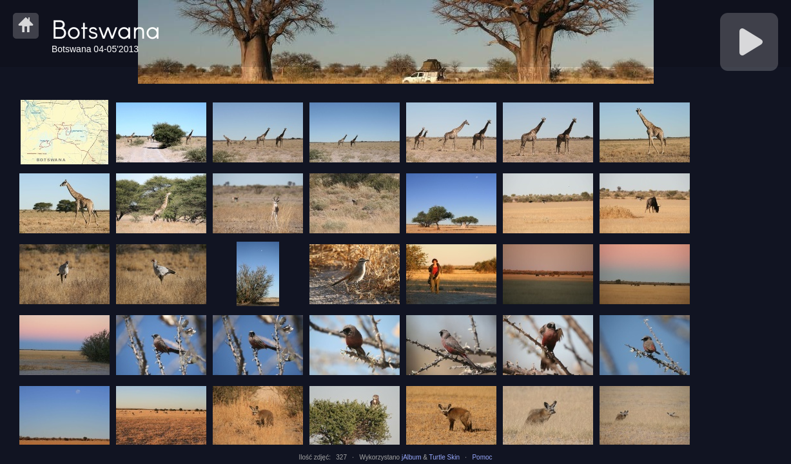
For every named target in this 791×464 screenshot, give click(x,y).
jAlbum (412, 457)
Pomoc (482, 457)
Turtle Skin (444, 457)
